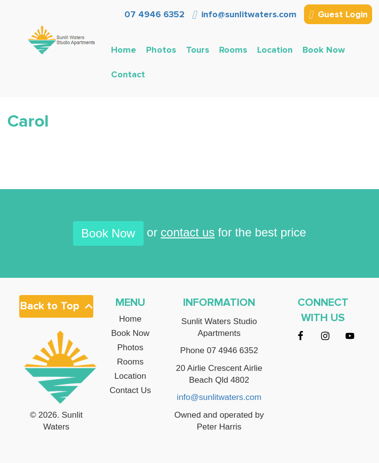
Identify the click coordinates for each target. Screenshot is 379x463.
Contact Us (130, 390)
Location (275, 49)
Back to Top (56, 306)
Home (123, 49)
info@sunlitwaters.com (244, 14)
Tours (197, 49)
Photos (161, 49)
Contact (128, 74)
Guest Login (338, 15)
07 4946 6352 (153, 14)
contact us (188, 232)
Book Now (324, 49)
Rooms (233, 49)
